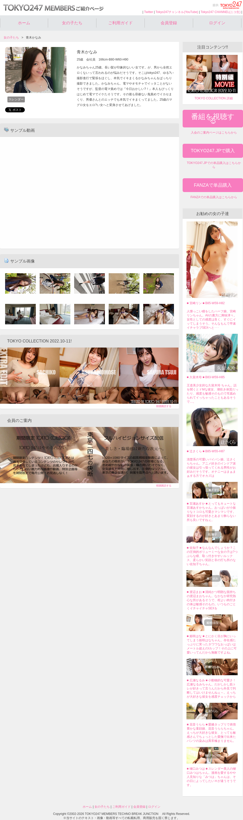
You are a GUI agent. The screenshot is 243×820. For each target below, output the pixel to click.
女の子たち (72, 23)
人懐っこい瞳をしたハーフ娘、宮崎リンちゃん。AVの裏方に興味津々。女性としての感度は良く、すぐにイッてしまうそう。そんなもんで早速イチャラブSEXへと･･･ (212, 319)
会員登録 (169, 23)
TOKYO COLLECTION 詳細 (213, 98)
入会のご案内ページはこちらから (214, 132)
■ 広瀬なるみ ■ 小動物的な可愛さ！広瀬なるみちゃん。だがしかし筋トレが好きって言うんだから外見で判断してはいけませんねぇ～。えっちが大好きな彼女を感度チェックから (211, 688)
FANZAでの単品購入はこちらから (214, 197)
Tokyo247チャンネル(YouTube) (177, 12)
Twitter (148, 12)
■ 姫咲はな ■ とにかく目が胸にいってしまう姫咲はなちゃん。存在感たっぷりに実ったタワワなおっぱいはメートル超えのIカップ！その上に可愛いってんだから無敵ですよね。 (212, 644)
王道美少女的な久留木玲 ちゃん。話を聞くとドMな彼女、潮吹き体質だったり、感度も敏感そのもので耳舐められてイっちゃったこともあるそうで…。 (212, 393)
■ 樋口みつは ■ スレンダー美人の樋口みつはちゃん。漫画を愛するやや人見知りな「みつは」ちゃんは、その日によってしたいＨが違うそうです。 (211, 777)
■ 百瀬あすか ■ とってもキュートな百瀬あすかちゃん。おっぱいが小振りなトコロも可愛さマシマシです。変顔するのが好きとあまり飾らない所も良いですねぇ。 (211, 512)
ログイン (217, 23)
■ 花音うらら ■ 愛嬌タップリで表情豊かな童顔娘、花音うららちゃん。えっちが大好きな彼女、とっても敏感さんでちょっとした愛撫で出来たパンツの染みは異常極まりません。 (211, 733)
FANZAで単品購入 (213, 185)
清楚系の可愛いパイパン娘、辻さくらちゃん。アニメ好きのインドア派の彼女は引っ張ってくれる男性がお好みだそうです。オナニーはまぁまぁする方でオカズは (211, 468)
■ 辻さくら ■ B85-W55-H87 (206, 451)
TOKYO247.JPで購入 (213, 150)
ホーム (24, 23)
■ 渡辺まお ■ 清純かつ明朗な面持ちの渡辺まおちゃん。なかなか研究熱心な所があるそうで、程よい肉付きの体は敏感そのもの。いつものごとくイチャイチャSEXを (211, 600)
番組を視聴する (213, 118)
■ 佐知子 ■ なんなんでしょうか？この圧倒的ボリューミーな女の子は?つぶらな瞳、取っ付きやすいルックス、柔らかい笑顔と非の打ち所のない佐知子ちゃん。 (212, 556)
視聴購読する (163, 406)
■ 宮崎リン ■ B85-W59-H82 (206, 303)
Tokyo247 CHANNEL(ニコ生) (220, 12)
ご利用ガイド (120, 23)
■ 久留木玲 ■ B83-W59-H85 (206, 377)
